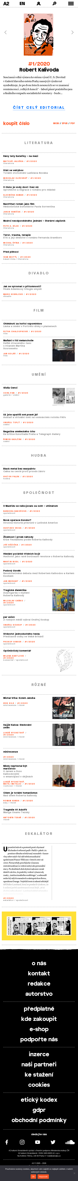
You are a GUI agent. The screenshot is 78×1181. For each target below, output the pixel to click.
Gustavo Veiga (12, 528)
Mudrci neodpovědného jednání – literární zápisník (34, 221)
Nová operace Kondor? (17, 520)
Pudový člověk (12, 570)
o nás (39, 963)
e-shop (39, 1029)
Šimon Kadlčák (12, 439)
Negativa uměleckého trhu (19, 431)
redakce (39, 983)
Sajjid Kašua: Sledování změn (17, 726)
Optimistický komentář (17, 650)
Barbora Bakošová (14, 511)
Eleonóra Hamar (13, 195)
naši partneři (39, 1064)
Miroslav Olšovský (15, 178)
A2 (6, 3)
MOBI (56, 123)
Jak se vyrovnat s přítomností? (22, 286)
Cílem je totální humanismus (20, 793)
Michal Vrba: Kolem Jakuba (19, 698)
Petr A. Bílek (11, 226)
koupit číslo (16, 123)
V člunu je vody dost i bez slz (21, 187)
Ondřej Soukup (12, 625)
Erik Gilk (8, 703)
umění (16, 395)
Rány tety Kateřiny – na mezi (20, 156)
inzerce (39, 1054)
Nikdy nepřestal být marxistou (15, 767)
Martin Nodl (11, 562)
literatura (8, 163)
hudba (6, 479)
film (5, 334)
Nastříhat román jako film (18, 204)
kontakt (39, 973)
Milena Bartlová (13, 656)
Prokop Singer (12, 642)
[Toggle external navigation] (71, 3)
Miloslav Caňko (13, 601)
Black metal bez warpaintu (19, 468)
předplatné (39, 1009)
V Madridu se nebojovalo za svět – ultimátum (30, 506)
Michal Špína (11, 243)
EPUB (65, 123)
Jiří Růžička (10, 545)
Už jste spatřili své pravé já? (20, 414)
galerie (7, 395)
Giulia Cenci (10, 387)
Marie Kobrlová (13, 294)
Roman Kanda (11, 801)
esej (5, 803)
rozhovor (8, 786)
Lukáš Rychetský (13, 733)
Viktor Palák (11, 477)
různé (21, 705)
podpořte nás (39, 1039)
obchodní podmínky (39, 1120)
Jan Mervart (11, 581)
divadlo (7, 296)
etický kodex (39, 1100)
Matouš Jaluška (13, 161)
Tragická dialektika (14, 590)
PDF (72, 123)
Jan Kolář (9, 354)
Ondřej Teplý (11, 422)
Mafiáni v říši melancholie (18, 340)
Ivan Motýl (10, 257)
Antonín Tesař (12, 818)
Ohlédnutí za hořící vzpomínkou (22, 323)
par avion (9, 617)
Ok (33, 1177)
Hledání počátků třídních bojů (21, 554)
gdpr (39, 1110)
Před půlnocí (11, 252)
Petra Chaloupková (15, 331)
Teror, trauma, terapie (17, 235)
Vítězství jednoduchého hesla (21, 634)
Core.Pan (9, 393)
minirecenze (9, 705)
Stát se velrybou (13, 170)
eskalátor (8, 900)
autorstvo (39, 994)
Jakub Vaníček (12, 212)
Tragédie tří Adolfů (15, 809)
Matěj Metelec (12, 784)
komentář (8, 660)
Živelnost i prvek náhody (18, 537)
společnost (9, 513)
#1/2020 (39, 64)
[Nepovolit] (74, 1173)
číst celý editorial (39, 107)
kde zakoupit (39, 1019)
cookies (39, 1085)
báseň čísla (9, 259)
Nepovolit (43, 1177)
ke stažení (39, 1074)
